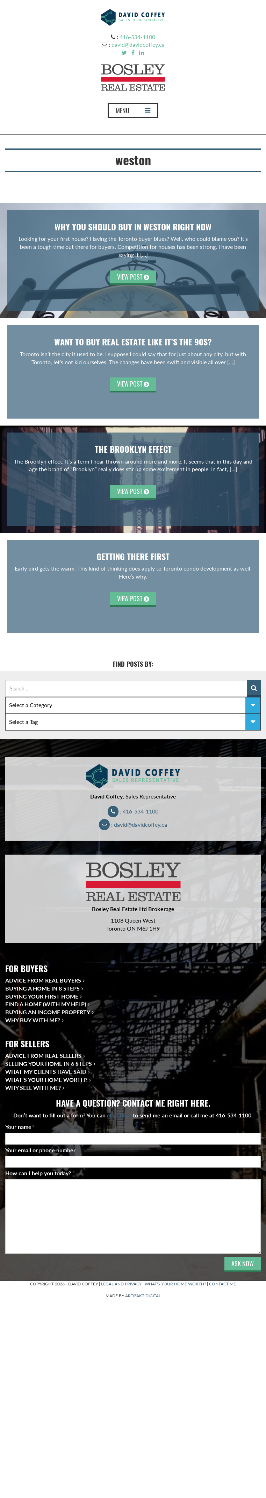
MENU (132, 112)
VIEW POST (133, 277)
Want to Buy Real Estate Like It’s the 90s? (133, 341)
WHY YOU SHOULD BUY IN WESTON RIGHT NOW (133, 226)
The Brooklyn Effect (133, 449)
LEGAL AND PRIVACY (121, 1283)
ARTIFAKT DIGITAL (143, 1295)
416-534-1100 (137, 36)
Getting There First (133, 556)
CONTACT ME (222, 1283)
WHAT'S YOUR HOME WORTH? (175, 1283)
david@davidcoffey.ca (138, 44)
